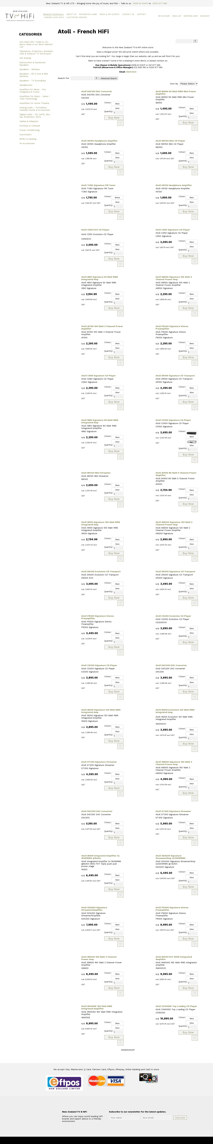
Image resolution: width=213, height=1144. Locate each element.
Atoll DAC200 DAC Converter (171, 665)
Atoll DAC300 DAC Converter (96, 811)
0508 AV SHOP (140, 3)
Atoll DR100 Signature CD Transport (175, 375)
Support (141, 14)
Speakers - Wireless (29, 69)
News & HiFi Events (110, 14)
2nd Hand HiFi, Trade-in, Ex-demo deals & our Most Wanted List (35, 44)
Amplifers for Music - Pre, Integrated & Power (32, 90)
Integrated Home (88, 14)
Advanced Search (109, 78)
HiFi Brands (25, 58)
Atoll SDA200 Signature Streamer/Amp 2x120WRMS (170, 856)
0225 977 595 (160, 3)
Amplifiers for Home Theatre (34, 103)
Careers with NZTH (54, 17)
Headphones (25, 85)
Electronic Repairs (77, 17)
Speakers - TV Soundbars (32, 80)
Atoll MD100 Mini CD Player (170, 141)
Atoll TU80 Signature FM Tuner (98, 185)
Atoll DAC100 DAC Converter (96, 91)
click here (131, 72)
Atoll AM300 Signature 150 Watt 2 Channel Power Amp (174, 763)
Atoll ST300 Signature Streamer (173, 811)
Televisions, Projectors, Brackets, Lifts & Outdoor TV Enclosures (36, 52)
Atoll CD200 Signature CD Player (99, 665)
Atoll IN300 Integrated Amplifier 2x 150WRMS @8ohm (100, 856)
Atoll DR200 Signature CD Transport (175, 571)
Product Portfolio (53, 14)
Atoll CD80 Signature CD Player (98, 375)
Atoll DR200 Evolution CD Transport (101, 571)
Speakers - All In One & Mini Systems (33, 74)
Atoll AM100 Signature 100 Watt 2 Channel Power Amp (174, 278)
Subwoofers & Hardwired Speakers (32, 63)
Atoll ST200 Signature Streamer (99, 762)
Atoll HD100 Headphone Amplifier (99, 141)
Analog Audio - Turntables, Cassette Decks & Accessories (34, 108)
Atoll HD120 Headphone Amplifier (174, 185)
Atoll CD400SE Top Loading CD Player (176, 1006)
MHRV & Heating (27, 139)
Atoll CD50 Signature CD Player (173, 229)
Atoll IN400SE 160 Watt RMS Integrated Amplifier (96, 1007)
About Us (71, 14)
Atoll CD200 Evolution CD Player (173, 616)
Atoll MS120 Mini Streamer (96, 473)
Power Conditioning (29, 130)
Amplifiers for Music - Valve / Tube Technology (34, 97)
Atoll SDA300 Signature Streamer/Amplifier (94, 908)
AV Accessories (27, 143)
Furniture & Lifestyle (29, 125)
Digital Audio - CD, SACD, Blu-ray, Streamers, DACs (35, 115)
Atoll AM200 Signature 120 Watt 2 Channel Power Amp (174, 523)
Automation (25, 134)
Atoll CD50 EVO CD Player (95, 229)
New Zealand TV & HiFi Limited (114, 1140)
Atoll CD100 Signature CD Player (173, 420)
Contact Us (128, 14)
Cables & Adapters (28, 121)
